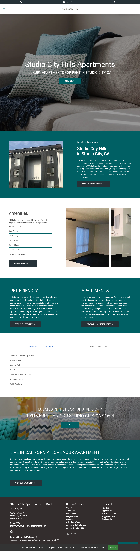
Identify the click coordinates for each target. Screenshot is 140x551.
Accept (113, 547)
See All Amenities (23, 263)
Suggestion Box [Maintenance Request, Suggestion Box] (108, 516)
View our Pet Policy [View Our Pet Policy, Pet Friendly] (25, 324)
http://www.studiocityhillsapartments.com (28, 526)
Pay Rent (105, 508)
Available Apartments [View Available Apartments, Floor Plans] (93, 184)
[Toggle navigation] (4, 9)
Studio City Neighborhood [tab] (100, 346)
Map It (117, 2)
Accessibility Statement (76, 525)
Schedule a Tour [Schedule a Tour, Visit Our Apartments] (73, 522)
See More (84, 178)
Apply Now (70, 81)
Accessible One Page (75, 528)
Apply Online (68, 2)
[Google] (11, 531)
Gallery (69, 508)
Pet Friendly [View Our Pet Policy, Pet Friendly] (107, 519)
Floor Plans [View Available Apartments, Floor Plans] (71, 514)
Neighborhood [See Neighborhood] (72, 516)
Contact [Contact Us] (69, 519)
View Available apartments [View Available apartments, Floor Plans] (100, 324)
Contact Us (15, 523)
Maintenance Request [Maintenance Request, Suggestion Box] (111, 514)
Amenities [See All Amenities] (70, 511)
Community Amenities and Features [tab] (40, 346)
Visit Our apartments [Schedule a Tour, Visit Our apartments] (26, 483)
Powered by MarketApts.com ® (23, 537)
